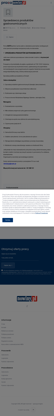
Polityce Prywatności (41, 213)
